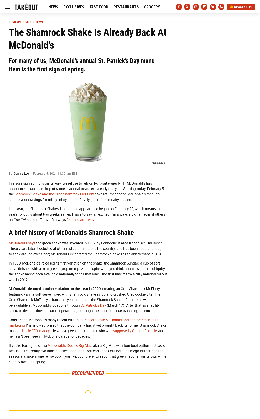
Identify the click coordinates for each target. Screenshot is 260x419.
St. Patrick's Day (93, 305)
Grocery (152, 6)
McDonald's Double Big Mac (70, 345)
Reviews (15, 22)
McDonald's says (22, 243)
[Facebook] (179, 7)
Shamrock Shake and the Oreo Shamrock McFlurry (54, 194)
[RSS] (221, 7)
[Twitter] (187, 7)
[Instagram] (196, 7)
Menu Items (34, 22)
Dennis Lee (21, 173)
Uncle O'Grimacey (36, 331)
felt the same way (80, 220)
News (53, 6)
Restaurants (126, 6)
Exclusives (74, 6)
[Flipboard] (204, 7)
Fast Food (99, 6)
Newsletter (241, 7)
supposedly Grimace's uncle (135, 331)
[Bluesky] (213, 7)
